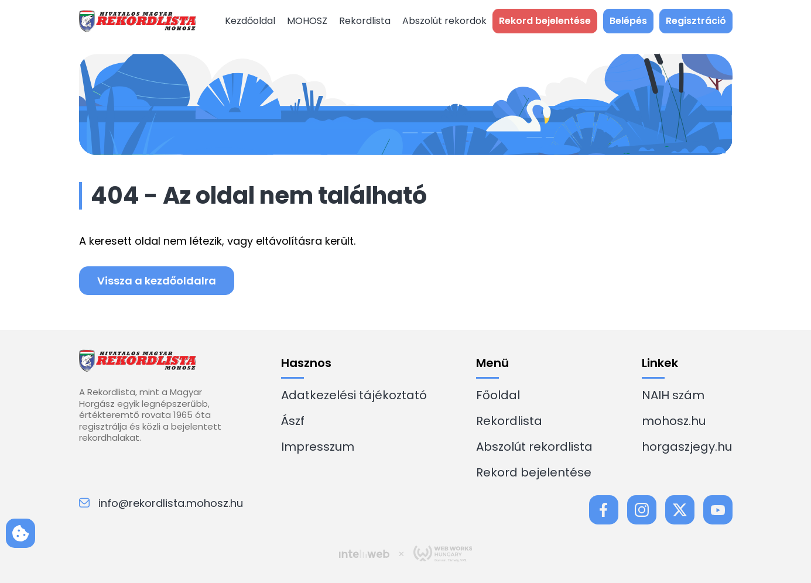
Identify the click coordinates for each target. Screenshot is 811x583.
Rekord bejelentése (533, 472)
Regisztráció (696, 21)
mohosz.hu (674, 421)
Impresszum (317, 446)
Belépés (628, 21)
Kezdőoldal (250, 21)
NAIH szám (673, 395)
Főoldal (498, 395)
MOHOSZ (307, 21)
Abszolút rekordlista (534, 446)
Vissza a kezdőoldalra (156, 280)
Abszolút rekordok (444, 21)
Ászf (292, 421)
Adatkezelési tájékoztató (354, 395)
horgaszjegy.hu (687, 446)
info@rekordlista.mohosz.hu (161, 503)
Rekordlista (365, 21)
